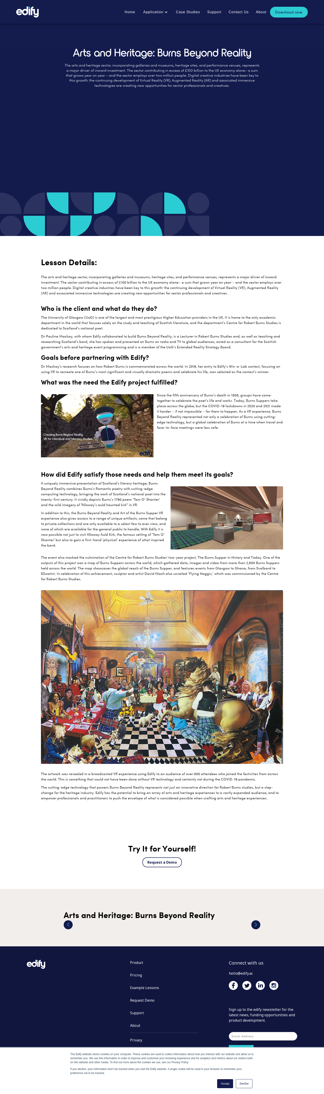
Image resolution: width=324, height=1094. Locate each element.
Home (130, 12)
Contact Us (239, 12)
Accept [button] (225, 1083)
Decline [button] (244, 1083)
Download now (288, 12)
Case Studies (188, 12)
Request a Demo (162, 862)
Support (214, 12)
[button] (155, 12)
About (261, 12)
